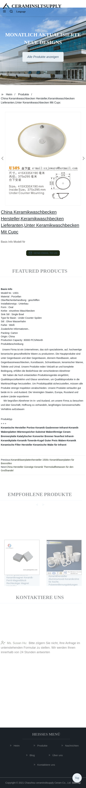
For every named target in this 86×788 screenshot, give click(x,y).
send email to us (43, 253)
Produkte (23, 94)
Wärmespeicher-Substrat (31, 431)
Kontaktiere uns (47, 764)
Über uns (58, 755)
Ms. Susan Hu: (14, 648)
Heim (9, 94)
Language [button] (21, 11)
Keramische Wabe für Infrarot (49, 444)
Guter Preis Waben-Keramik (60, 440)
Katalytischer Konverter (30, 436)
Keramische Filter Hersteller (16, 444)
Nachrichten (72, 745)
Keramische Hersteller (13, 427)
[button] (4, 12)
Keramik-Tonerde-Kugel (30, 440)
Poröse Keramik (36, 427)
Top (77, 777)
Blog (32, 755)
